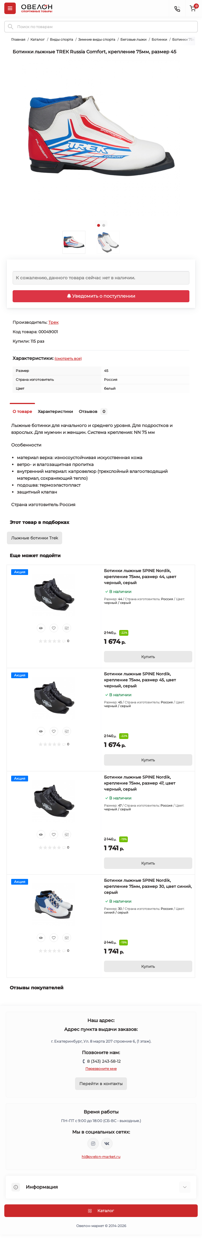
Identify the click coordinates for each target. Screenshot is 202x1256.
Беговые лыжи (133, 39)
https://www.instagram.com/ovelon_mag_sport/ (93, 1143)
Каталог (37, 39)
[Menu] (10, 8)
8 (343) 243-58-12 (104, 1061)
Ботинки (159, 39)
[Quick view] (41, 628)
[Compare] (66, 628)
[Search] (10, 26)
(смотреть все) (68, 358)
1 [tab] (98, 225)
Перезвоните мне (101, 1068)
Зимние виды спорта (96, 39)
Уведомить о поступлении (101, 296)
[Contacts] (177, 8)
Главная (18, 39)
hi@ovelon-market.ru (101, 1156)
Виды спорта (61, 39)
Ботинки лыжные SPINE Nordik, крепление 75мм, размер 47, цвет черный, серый (139, 783)
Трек (53, 322)
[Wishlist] (54, 628)
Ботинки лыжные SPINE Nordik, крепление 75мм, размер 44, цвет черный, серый (140, 576)
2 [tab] (103, 225)
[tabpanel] (101, 137)
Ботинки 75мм (185, 39)
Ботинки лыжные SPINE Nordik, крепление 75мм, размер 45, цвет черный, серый (140, 680)
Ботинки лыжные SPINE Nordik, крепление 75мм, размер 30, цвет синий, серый (148, 886)
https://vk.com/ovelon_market (106, 1143)
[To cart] (148, 656)
